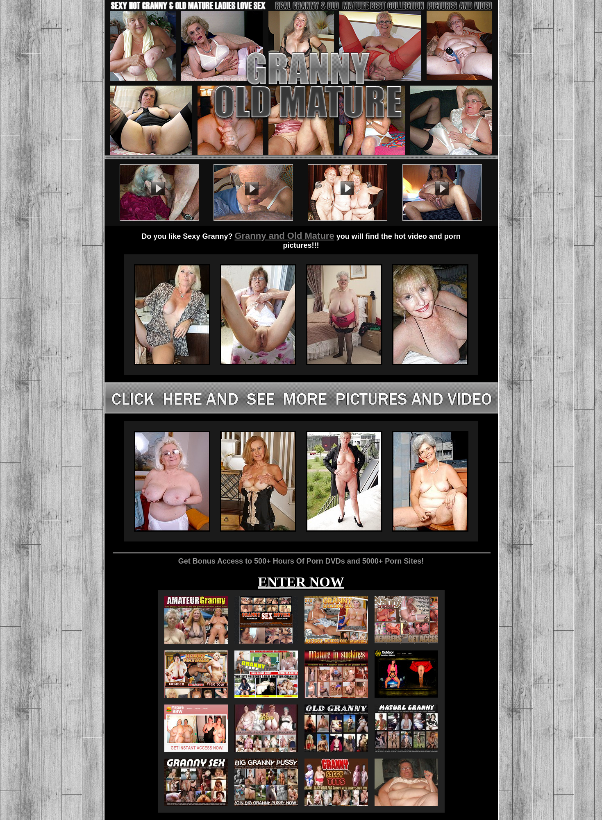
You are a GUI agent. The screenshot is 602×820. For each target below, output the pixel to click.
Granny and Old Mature (284, 236)
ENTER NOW (301, 581)
